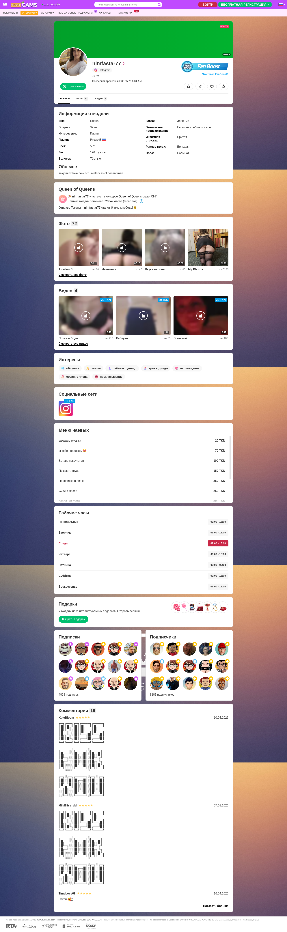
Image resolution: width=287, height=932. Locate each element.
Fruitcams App (125, 12)
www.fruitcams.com (46, 919)
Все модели (10, 13)
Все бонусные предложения (77, 12)
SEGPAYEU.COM (94, 920)
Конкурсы (105, 13)
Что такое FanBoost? (215, 74)
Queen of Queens (130, 196)
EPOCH (81, 920)
